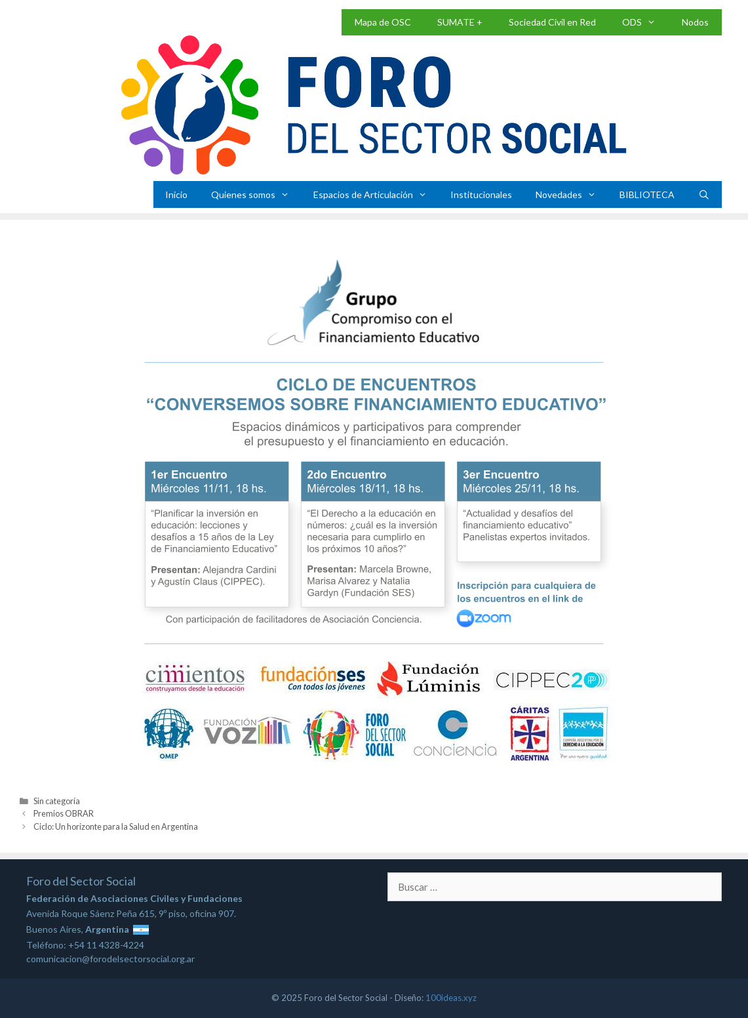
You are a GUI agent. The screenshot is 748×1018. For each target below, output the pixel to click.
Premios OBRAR (63, 813)
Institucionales (481, 194)
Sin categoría (56, 801)
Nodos (695, 22)
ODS (645, 22)
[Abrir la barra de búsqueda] (704, 194)
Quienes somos (256, 194)
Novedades (572, 194)
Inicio (176, 194)
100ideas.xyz (451, 997)
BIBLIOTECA (647, 194)
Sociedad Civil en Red (552, 22)
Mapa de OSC (383, 22)
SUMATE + (459, 22)
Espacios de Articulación (376, 194)
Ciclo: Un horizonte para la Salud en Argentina (115, 826)
